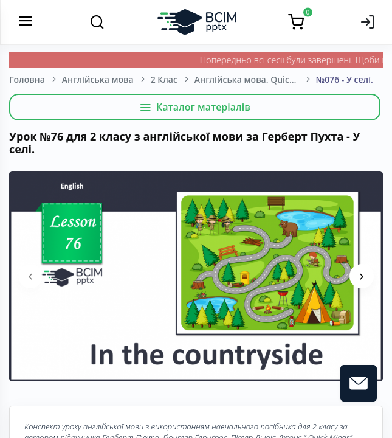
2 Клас (164, 79)
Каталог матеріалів (194, 107)
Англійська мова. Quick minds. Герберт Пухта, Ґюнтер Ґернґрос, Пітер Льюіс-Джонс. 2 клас (255, 79)
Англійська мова (98, 79)
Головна (27, 79)
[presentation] (30, 276)
